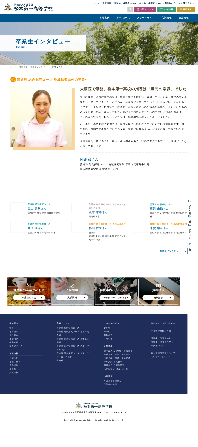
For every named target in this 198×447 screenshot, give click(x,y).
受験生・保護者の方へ (125, 3)
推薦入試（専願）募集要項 (117, 354)
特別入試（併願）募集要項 (117, 358)
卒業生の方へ (171, 3)
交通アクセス (187, 3)
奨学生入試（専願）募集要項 (118, 351)
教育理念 (13, 331)
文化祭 (107, 328)
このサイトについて (161, 356)
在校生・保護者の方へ (150, 3)
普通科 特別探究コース (68, 328)
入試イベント (146, 9)
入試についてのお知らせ (116, 369)
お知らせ (13, 358)
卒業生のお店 (110, 384)
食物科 (60, 360)
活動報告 (13, 365)
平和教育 (13, 342)
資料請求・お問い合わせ (163, 323)
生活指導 (13, 339)
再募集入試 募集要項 (114, 365)
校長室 (12, 369)
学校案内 (105, 17)
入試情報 (167, 17)
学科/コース (123, 17)
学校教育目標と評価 (161, 331)
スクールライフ (146, 17)
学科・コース (63, 323)
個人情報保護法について (163, 353)
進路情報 (184, 17)
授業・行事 (14, 362)
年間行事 (108, 339)
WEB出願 (168, 9)
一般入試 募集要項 (113, 362)
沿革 (11, 328)
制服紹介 (108, 335)
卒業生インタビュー (39, 67)
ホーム (96, 3)
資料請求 (187, 9)
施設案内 (13, 335)
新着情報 (106, 3)
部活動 (107, 331)
